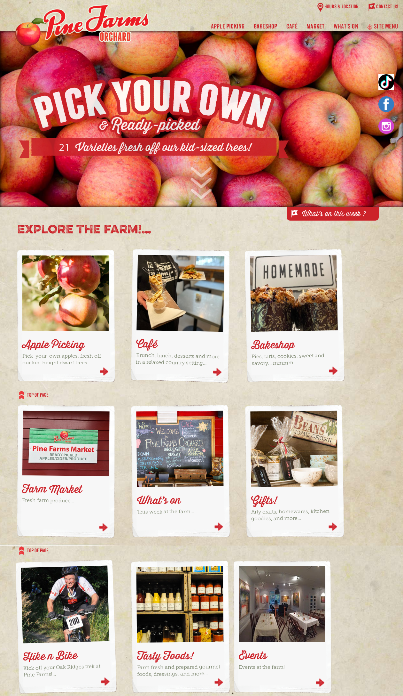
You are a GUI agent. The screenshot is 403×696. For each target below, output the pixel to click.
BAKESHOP (265, 26)
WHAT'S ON (346, 26)
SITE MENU (382, 27)
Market (315, 26)
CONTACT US (387, 7)
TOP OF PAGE (34, 394)
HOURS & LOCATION (341, 7)
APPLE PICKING (228, 26)
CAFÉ (292, 26)
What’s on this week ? (334, 213)
